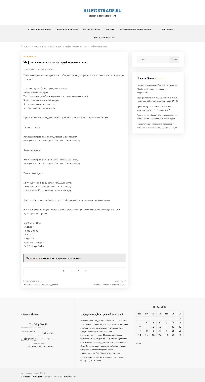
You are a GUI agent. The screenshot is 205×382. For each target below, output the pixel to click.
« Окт (138, 343)
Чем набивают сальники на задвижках (40, 284)
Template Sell (69, 376)
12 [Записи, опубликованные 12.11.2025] (153, 326)
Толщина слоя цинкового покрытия (110, 284)
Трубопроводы (166, 29)
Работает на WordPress (32, 376)
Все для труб (29, 56)
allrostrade (47, 69)
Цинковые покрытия (104, 37)
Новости (110, 29)
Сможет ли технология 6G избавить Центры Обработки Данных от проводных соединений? (157, 89)
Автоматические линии (39, 29)
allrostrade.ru (102, 10)
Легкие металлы (91, 29)
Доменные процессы (67, 29)
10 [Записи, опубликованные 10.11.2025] (140, 326)
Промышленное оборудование (136, 29)
